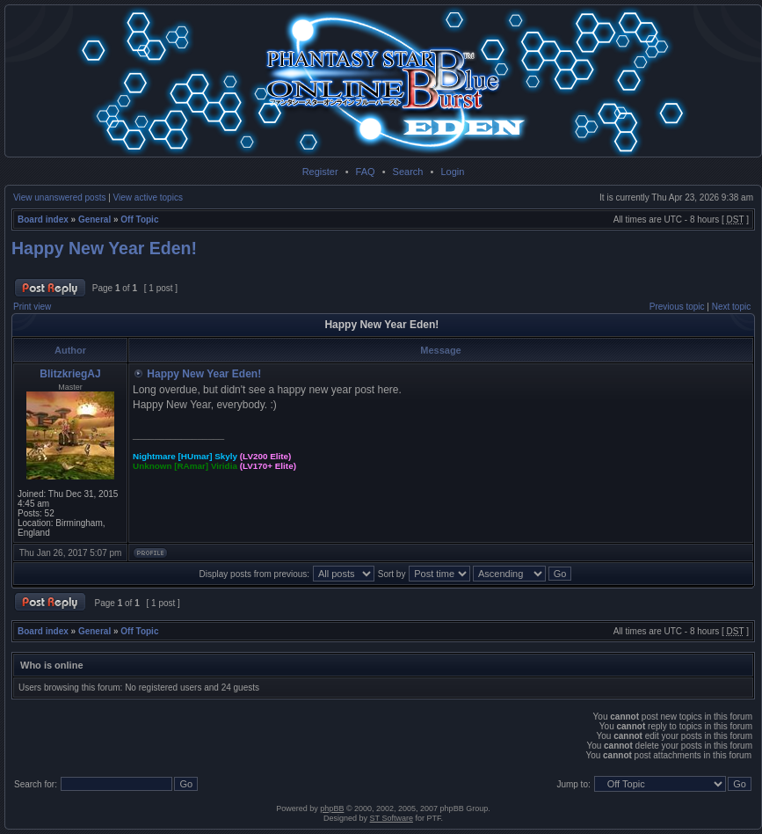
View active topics (148, 197)
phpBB (332, 808)
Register (320, 171)
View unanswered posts (59, 197)
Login (452, 171)
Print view (32, 306)
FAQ (365, 171)
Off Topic (139, 219)
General (94, 219)
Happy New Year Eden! (104, 248)
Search (408, 171)
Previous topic (677, 306)
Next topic (731, 306)
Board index (43, 219)
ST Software (391, 818)
